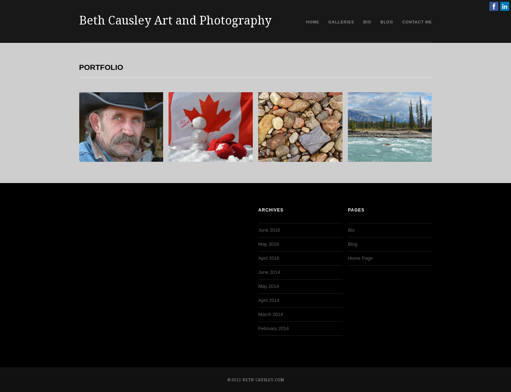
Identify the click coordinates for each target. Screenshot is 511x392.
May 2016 (268, 244)
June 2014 (269, 272)
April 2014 (268, 300)
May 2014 (268, 286)
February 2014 (273, 328)
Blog (386, 22)
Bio (367, 22)
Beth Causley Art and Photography (175, 20)
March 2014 (270, 314)
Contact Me (417, 22)
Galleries (341, 22)
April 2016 (268, 258)
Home (312, 22)
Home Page (360, 258)
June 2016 (269, 230)
